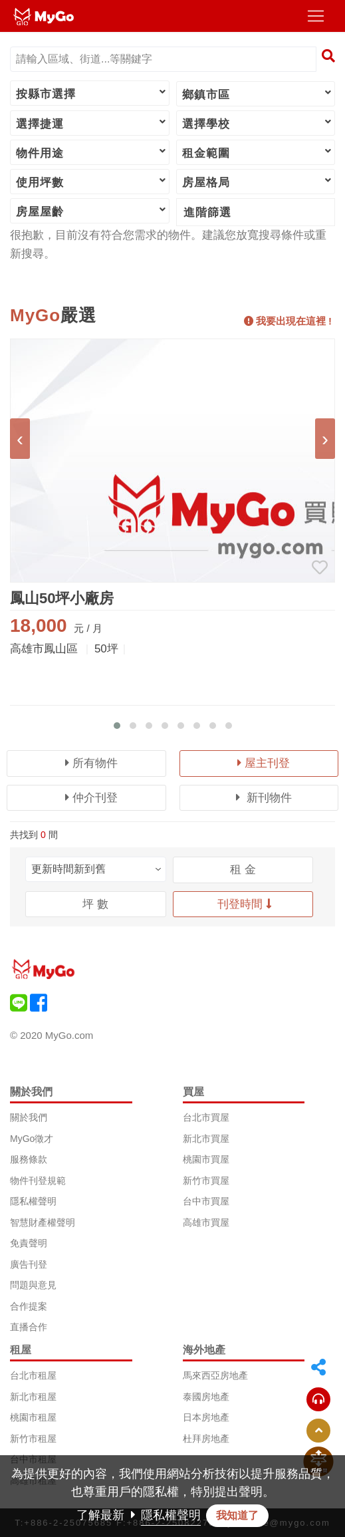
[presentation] (20, 438)
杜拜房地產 (206, 1438)
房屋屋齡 (92, 211)
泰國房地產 (206, 1396)
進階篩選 (207, 212)
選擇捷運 (92, 123)
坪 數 (95, 904)
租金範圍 (258, 152)
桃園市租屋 (33, 1417)
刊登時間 (244, 904)
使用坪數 (92, 181)
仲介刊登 (91, 797)
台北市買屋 (206, 1117)
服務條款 (28, 1159)
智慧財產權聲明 (42, 1222)
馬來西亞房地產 (215, 1375)
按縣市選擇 (92, 93)
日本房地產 (206, 1417)
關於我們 (28, 1117)
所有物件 (91, 763)
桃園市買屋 (206, 1159)
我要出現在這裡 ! (288, 321)
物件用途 (92, 152)
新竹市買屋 (206, 1180)
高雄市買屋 (206, 1222)
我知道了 (237, 1515)
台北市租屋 (33, 1375)
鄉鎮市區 (258, 93)
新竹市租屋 (33, 1438)
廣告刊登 (28, 1264)
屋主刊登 (263, 763)
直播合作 (28, 1327)
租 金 (243, 869)
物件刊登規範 (38, 1180)
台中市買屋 (206, 1201)
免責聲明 (28, 1243)
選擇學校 (258, 123)
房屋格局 (258, 181)
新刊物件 (264, 797)
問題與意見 (33, 1285)
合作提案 (28, 1306)
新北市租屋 (33, 1396)
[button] (117, 725)
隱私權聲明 (33, 1201)
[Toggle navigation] (315, 16)
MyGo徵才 (31, 1138)
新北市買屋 (206, 1138)
